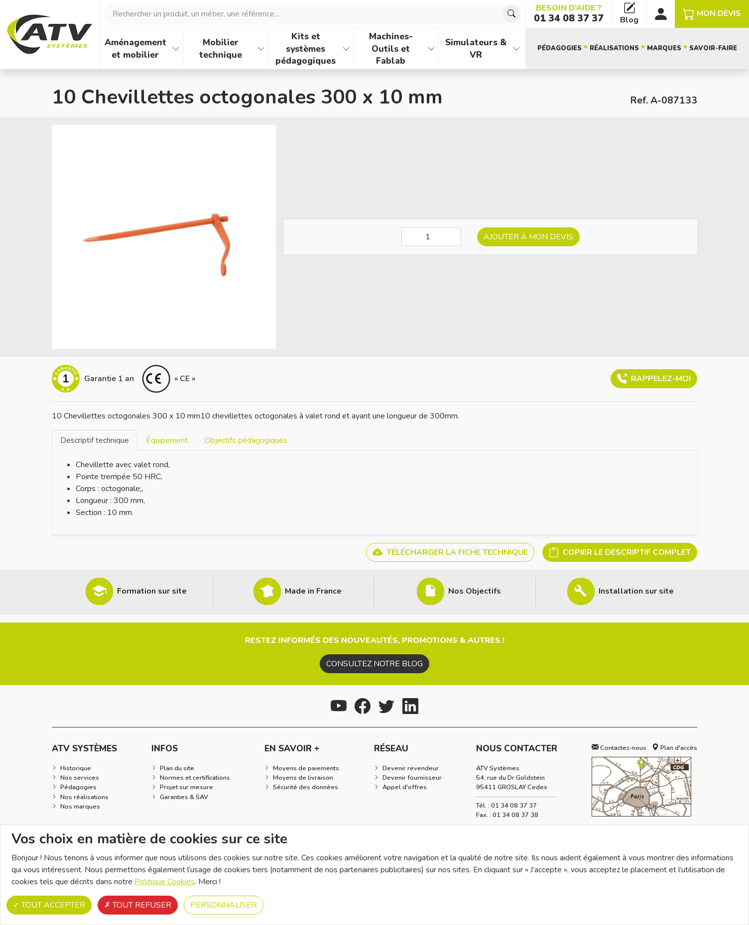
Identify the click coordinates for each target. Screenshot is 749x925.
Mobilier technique (220, 48)
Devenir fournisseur (412, 777)
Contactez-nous (619, 747)
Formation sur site (152, 591)
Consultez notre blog (374, 663)
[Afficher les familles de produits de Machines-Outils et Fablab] (431, 48)
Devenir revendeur (410, 768)
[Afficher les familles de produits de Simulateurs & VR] (516, 48)
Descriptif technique (94, 440)
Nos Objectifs (474, 591)
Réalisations (614, 48)
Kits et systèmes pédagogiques (305, 48)
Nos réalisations (84, 797)
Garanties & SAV (184, 797)
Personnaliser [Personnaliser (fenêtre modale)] (223, 905)
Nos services (79, 777)
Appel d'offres (404, 787)
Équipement (167, 440)
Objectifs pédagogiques (246, 440)
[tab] (94, 440)
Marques (664, 48)
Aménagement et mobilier (135, 48)
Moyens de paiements (306, 768)
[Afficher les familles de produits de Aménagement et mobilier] (176, 48)
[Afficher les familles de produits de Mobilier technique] (261, 48)
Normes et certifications (195, 777)
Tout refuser (137, 905)
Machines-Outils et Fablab (391, 48)
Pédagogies (559, 48)
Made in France (313, 591)
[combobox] (312, 14)
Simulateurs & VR (475, 48)
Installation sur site (636, 591)
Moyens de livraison (303, 777)
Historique (75, 768)
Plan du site (177, 768)
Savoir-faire (713, 48)
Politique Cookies (164, 881)
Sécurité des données (305, 787)
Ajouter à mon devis (528, 236)
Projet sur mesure (186, 787)
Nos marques (80, 806)
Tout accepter (49, 905)
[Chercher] (511, 14)
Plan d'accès (674, 747)
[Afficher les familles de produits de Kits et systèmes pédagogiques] (346, 48)
